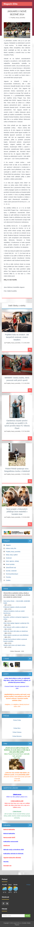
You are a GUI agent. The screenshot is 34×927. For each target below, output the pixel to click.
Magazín (8, 545)
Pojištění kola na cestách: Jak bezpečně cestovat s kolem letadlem (17, 337)
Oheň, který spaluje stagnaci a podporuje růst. (16, 623)
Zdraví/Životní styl (11, 567)
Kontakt (24, 923)
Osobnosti (9, 558)
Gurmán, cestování (11, 570)
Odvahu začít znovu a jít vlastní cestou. (14, 645)
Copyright (6, 923)
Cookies (8, 580)
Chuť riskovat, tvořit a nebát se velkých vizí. (15, 627)
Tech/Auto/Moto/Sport (12, 574)
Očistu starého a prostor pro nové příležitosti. (16, 635)
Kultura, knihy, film (11, 548)
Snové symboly (10, 564)
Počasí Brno (17, 728)
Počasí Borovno (17, 736)
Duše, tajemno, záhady (12, 561)
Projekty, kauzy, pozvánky (18, 17)
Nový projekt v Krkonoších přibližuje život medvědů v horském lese (16, 511)
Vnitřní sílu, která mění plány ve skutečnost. (15, 631)
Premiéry (8, 577)
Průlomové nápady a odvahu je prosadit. (14, 607)
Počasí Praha (17, 720)
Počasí (28, 884)
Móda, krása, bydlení (12, 555)
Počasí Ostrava (17, 732)
